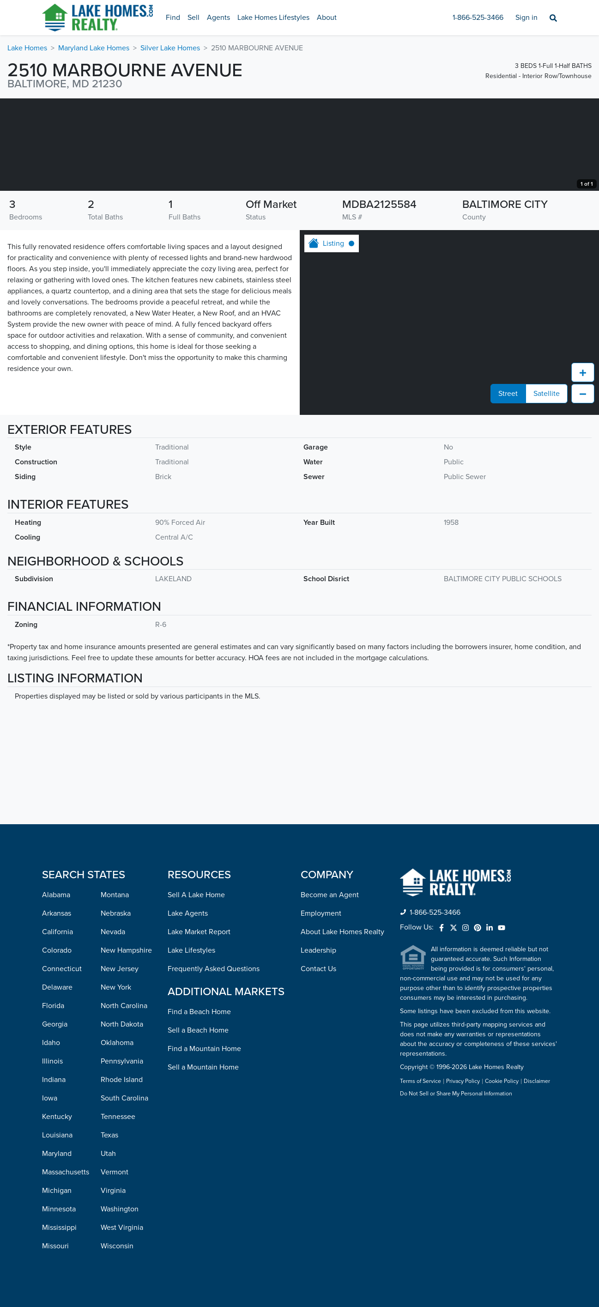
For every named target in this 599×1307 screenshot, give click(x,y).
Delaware (57, 987)
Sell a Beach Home (198, 1030)
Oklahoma (117, 1042)
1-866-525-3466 (478, 17)
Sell (194, 17)
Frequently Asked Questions (214, 968)
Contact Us (318, 968)
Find (173, 17)
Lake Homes (27, 48)
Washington (120, 1209)
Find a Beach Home (199, 1011)
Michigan (57, 1190)
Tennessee (118, 1116)
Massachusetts (65, 1172)
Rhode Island (122, 1079)
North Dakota (122, 1024)
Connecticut (62, 968)
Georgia (54, 1024)
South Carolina (124, 1098)
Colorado (57, 950)
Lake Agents (188, 913)
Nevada (113, 931)
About (327, 17)
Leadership (318, 950)
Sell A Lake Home (196, 895)
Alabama (56, 895)
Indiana (54, 1079)
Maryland (57, 1153)
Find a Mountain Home (204, 1048)
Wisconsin (117, 1246)
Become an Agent (330, 895)
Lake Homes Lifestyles (273, 17)
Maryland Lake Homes (93, 48)
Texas (109, 1135)
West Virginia (122, 1227)
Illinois (52, 1061)
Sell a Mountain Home (203, 1067)
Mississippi (59, 1227)
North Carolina (124, 1005)
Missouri (55, 1246)
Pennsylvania (122, 1061)
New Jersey (120, 968)
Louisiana (57, 1135)
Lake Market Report (199, 931)
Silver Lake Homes (170, 48)
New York (116, 987)
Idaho (51, 1042)
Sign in (526, 17)
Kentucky (57, 1116)
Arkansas (56, 913)
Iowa (49, 1098)
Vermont (114, 1172)
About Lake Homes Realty (342, 931)
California (57, 931)
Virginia (113, 1190)
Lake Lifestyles (191, 950)
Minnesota (59, 1209)
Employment (321, 913)
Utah (108, 1153)
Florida (53, 1005)
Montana (115, 895)
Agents (218, 17)
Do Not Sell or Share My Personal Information (456, 1094)
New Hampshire (126, 950)
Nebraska (116, 913)
